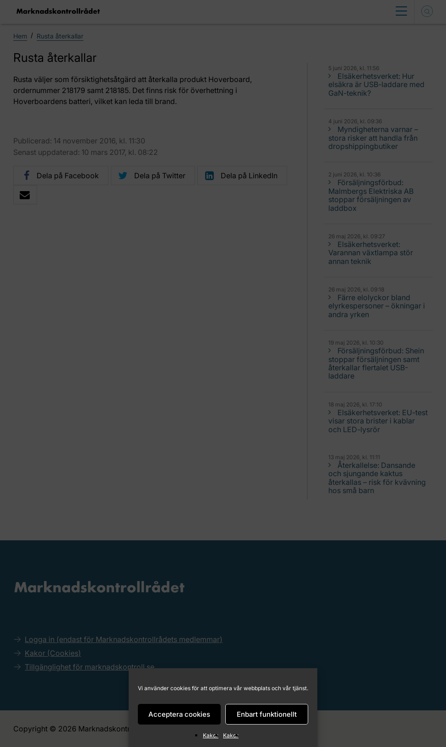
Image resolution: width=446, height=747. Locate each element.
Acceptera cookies (179, 714)
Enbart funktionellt (267, 714)
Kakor (210, 735)
